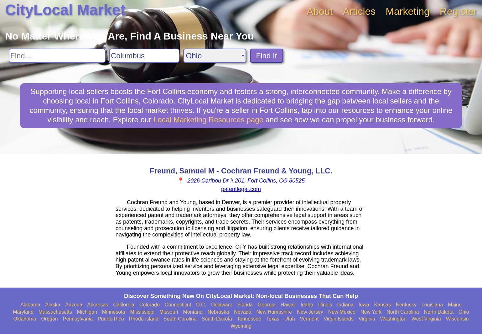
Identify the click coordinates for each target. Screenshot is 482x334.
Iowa (364, 304)
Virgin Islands (339, 318)
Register (458, 11)
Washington (393, 318)
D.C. (201, 304)
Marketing (408, 11)
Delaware (221, 304)
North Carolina (403, 312)
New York (371, 312)
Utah (289, 318)
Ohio (464, 312)
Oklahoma (24, 318)
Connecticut (178, 304)
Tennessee (249, 318)
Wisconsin (457, 318)
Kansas (382, 304)
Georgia (267, 304)
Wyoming (241, 326)
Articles (359, 11)
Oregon (49, 318)
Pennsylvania (78, 318)
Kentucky (406, 304)
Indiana (345, 304)
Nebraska (218, 312)
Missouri (168, 312)
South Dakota (217, 318)
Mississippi (142, 312)
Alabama (30, 304)
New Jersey (310, 312)
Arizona (73, 304)
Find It (266, 55)
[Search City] (144, 56)
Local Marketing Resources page (208, 119)
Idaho (307, 304)
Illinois (325, 304)
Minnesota (113, 312)
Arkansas (97, 304)
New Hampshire (274, 312)
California (123, 304)
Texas (272, 318)
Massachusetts (55, 312)
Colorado (149, 304)
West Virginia (426, 318)
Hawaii (288, 304)
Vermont (309, 318)
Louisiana (432, 304)
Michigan (87, 312)
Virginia (367, 318)
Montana (193, 312)
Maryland (23, 312)
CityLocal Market (65, 10)
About (320, 11)
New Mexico (341, 312)
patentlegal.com (241, 189)
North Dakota (438, 312)
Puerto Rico (111, 318)
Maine (455, 304)
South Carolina (180, 318)
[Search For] (57, 56)
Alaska (52, 304)
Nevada (242, 312)
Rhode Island (143, 318)
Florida (245, 304)
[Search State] (214, 56)
